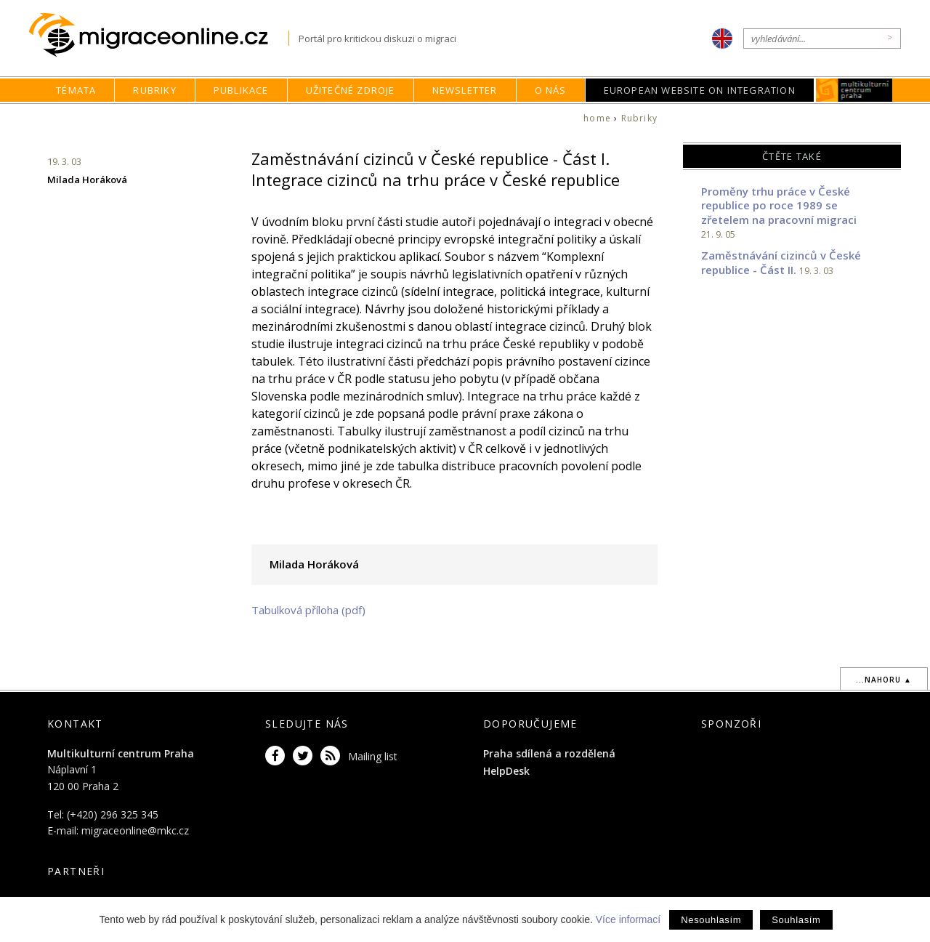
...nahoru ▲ (884, 680)
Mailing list (372, 756)
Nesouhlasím (711, 919)
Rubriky (154, 90)
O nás (551, 90)
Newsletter (465, 90)
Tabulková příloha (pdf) (308, 610)
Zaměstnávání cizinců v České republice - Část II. (781, 262)
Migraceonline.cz (158, 35)
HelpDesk (506, 771)
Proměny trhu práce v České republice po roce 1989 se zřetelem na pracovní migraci (779, 205)
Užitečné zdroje (350, 90)
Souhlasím (796, 919)
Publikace (241, 90)
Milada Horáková (87, 179)
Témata (76, 90)
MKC (854, 90)
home (597, 118)
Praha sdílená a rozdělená (549, 753)
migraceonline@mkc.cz (135, 830)
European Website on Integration (700, 90)
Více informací (628, 919)
